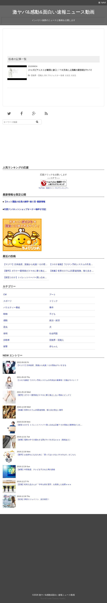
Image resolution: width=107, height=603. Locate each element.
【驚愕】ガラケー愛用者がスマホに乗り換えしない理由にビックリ (34, 271)
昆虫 (5, 327)
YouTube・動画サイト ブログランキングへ (53, 188)
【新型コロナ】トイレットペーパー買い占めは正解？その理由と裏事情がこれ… (40, 277)
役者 (62, 75)
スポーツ (7, 301)
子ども (52, 314)
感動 (5, 320)
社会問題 (53, 333)
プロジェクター (53, 75)
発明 (5, 333)
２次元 (67, 75)
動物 (5, 314)
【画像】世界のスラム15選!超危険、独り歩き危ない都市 (75, 271)
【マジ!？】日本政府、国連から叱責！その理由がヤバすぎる (31, 264)
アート (52, 294)
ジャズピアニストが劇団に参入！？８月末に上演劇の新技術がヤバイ (60, 70)
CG (45, 75)
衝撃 (5, 346)
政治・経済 (54, 320)
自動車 (6, 340)
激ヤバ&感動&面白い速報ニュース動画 (53, 12)
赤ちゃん (53, 346)
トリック (53, 301)
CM (5, 294)
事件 (51, 307)
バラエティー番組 (11, 307)
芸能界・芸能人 (37, 75)
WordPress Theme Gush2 (53, 598)
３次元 (73, 75)
